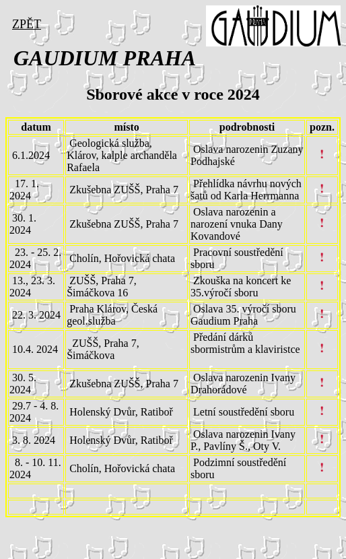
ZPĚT (26, 24)
